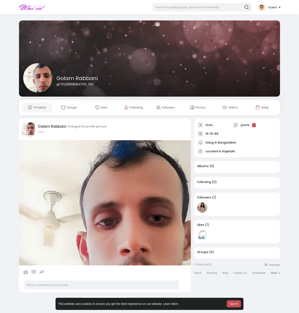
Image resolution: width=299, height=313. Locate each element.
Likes (200, 224)
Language (272, 264)
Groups (202, 252)
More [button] (275, 272)
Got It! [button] (234, 303)
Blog (225, 272)
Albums (203, 166)
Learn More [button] (170, 303)
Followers (204, 197)
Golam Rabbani (77, 78)
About (197, 272)
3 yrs (41, 132)
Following (204, 182)
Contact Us (240, 272)
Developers (259, 272)
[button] (202, 7)
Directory (212, 272)
